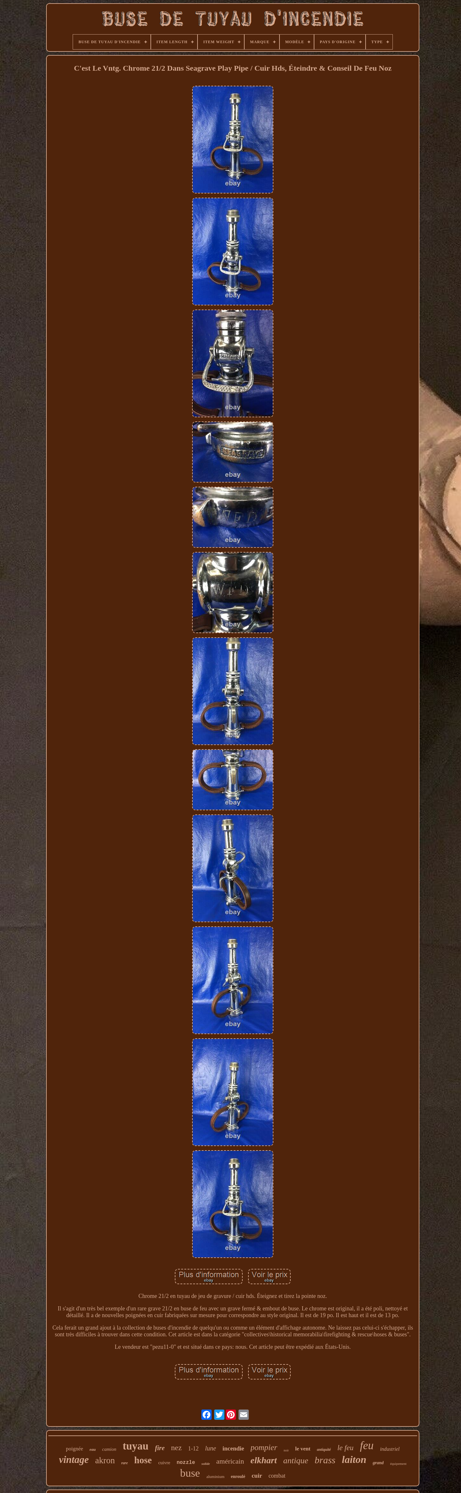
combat (277, 1476)
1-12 (193, 1448)
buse (190, 1473)
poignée (74, 1449)
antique (295, 1460)
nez (176, 1447)
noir (286, 1450)
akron (105, 1460)
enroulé (238, 1476)
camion (109, 1449)
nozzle (186, 1462)
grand (378, 1462)
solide (205, 1463)
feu (367, 1445)
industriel (390, 1449)
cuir (257, 1475)
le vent (303, 1449)
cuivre (164, 1462)
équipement (398, 1463)
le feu (345, 1448)
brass (325, 1460)
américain (230, 1461)
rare (124, 1463)
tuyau (136, 1446)
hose (143, 1460)
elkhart (263, 1460)
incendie (233, 1448)
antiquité (324, 1449)
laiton (354, 1459)
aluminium (215, 1476)
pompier (264, 1447)
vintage (74, 1459)
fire (160, 1448)
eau (93, 1449)
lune (210, 1448)
